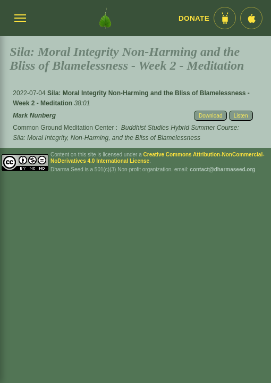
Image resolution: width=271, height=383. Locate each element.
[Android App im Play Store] (225, 18)
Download (210, 116)
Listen (241, 116)
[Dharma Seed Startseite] (105, 18)
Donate (194, 18)
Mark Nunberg (34, 115)
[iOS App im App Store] (251, 18)
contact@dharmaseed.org (222, 169)
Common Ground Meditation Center (63, 127)
